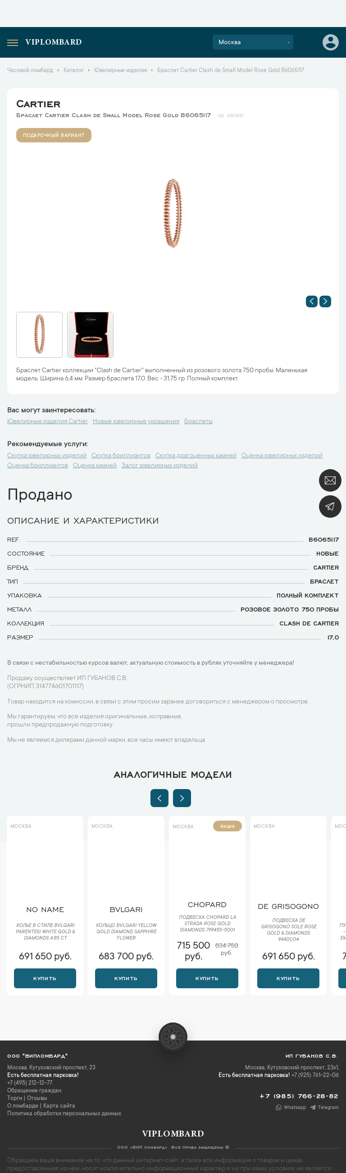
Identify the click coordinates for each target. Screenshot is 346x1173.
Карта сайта (59, 1106)
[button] (312, 301)
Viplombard (53, 43)
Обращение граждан (34, 1091)
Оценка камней (95, 466)
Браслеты (198, 421)
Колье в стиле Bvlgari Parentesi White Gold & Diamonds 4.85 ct (45, 932)
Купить (44, 977)
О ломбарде (22, 1106)
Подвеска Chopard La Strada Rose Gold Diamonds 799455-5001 (207, 924)
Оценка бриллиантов (37, 466)
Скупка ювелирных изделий (46, 456)
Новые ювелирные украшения (136, 421)
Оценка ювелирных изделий (282, 456)
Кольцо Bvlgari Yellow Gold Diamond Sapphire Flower (126, 932)
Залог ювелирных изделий (160, 466)
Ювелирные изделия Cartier (47, 421)
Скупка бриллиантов (120, 456)
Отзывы (37, 1098)
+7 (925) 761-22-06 (315, 1076)
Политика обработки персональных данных (64, 1114)
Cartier (38, 102)
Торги (14, 1098)
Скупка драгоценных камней (196, 456)
